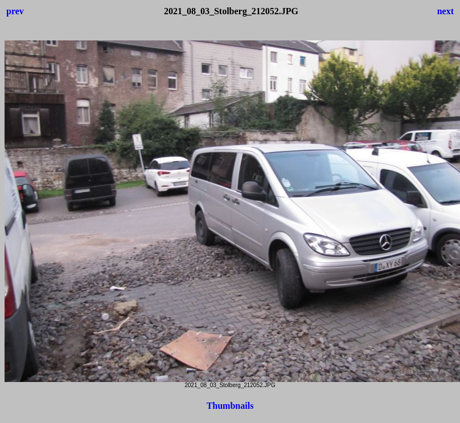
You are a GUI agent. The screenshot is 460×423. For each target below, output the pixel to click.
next (445, 11)
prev (15, 11)
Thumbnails (230, 405)
